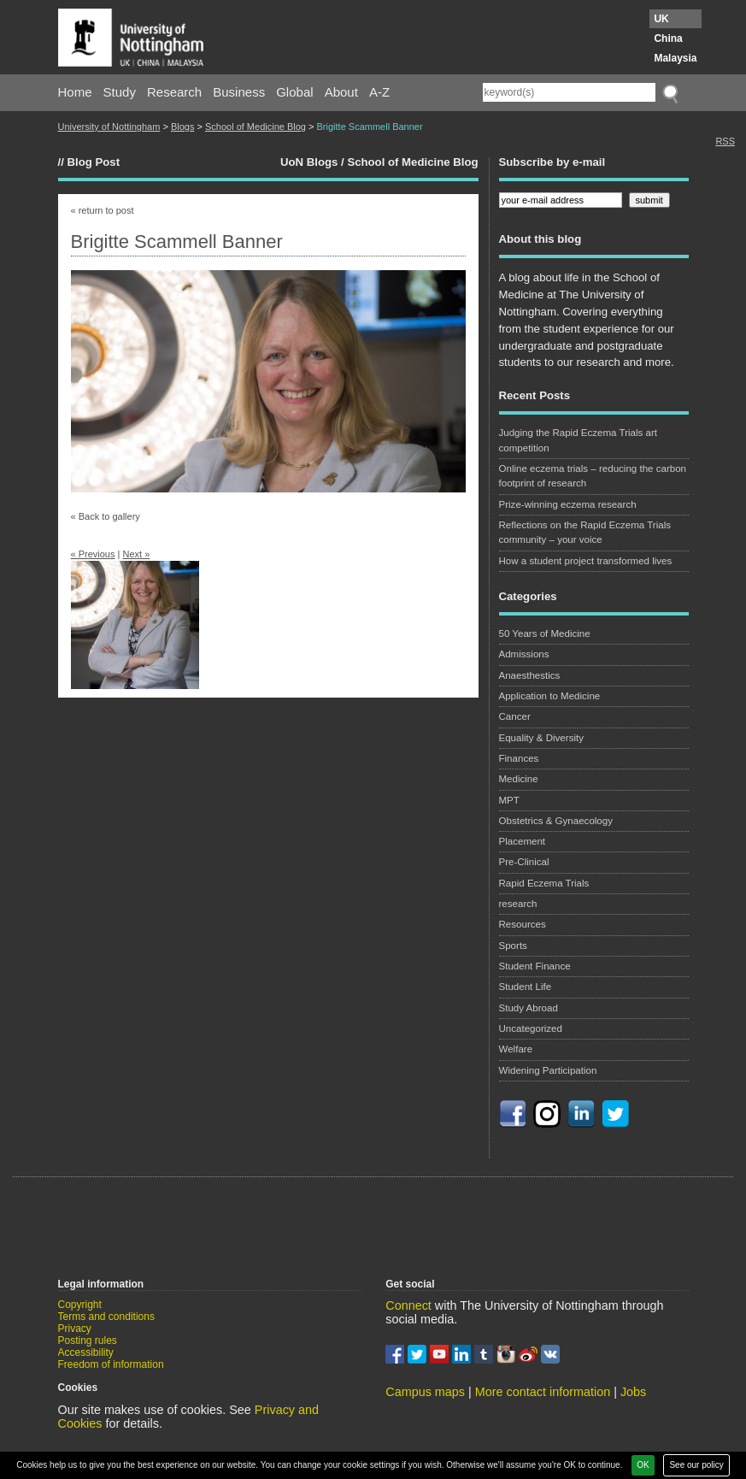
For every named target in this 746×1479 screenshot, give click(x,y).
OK (643, 1465)
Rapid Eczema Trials (544, 883)
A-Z (379, 92)
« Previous (93, 554)
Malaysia (675, 58)
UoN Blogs (309, 162)
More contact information (542, 1392)
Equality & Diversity (541, 738)
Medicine (518, 779)
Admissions (524, 654)
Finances (519, 758)
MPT (509, 800)
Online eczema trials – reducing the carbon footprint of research (593, 475)
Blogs (183, 126)
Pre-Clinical (524, 862)
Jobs (633, 1392)
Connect (408, 1305)
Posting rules (87, 1340)
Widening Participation (548, 1070)
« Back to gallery (105, 516)
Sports (513, 945)
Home (75, 92)
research (518, 904)
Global (294, 92)
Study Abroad (528, 1008)
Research (174, 92)
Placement (522, 841)
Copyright (80, 1305)
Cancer (515, 716)
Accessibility (86, 1352)
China (668, 38)
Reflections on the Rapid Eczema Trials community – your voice (585, 532)
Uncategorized (530, 1028)
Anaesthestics (530, 675)
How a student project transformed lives (586, 561)
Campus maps (425, 1392)
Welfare (516, 1049)
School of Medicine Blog (255, 126)
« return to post (102, 210)
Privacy (74, 1329)
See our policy (696, 1465)
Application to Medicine (550, 696)
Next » (136, 554)
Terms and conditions (106, 1317)
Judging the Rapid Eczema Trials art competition (578, 439)
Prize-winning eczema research (568, 504)
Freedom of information (111, 1364)
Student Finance (535, 966)
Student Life (525, 986)
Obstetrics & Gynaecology (556, 821)
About (341, 92)
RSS (725, 141)
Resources (522, 924)
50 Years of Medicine (544, 633)
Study (119, 92)
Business (239, 92)
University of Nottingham (109, 126)
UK (661, 19)
